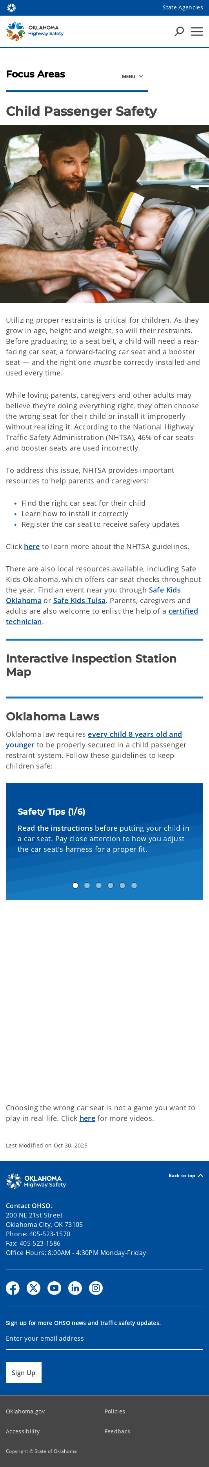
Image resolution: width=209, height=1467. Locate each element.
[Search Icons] (179, 31)
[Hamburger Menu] (197, 31)
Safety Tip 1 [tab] (75, 885)
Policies (115, 1411)
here (32, 546)
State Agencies (183, 7)
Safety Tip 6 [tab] (134, 885)
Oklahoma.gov (25, 1411)
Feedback (118, 1431)
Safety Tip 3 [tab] (99, 885)
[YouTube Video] (104, 1000)
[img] (104, 214)
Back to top (186, 1175)
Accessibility (23, 1431)
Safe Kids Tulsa (79, 600)
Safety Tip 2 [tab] (87, 885)
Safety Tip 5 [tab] (122, 885)
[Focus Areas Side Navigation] (133, 76)
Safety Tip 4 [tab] (110, 885)
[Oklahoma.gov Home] (11, 7)
